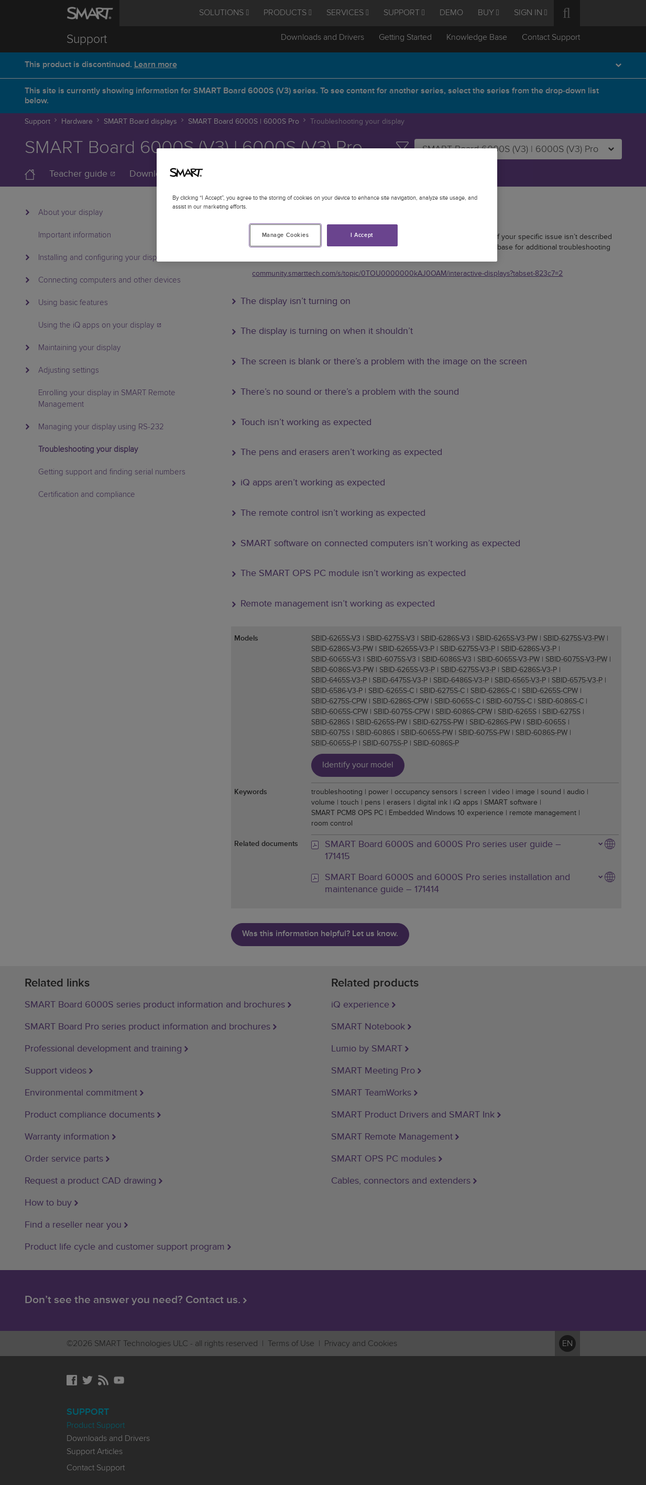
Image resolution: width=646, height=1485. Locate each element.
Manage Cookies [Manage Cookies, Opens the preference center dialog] (285, 235)
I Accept (362, 235)
